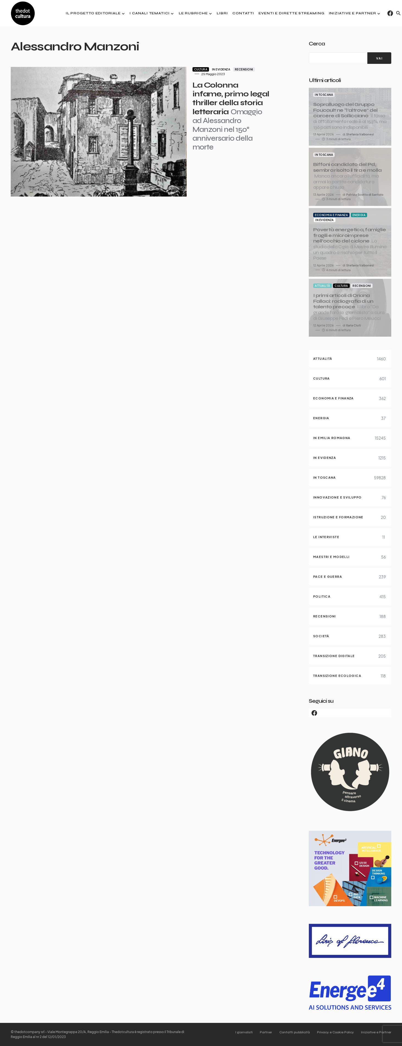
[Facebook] (390, 13)
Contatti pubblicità (291, 1032)
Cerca (317, 43)
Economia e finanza (331, 215)
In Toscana (324, 94)
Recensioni (200, 69)
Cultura (157, 69)
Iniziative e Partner (376, 1032)
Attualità (322, 285)
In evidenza (177, 69)
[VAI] (379, 58)
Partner (261, 1032)
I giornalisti (237, 1032)
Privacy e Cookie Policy (333, 1032)
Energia (359, 215)
